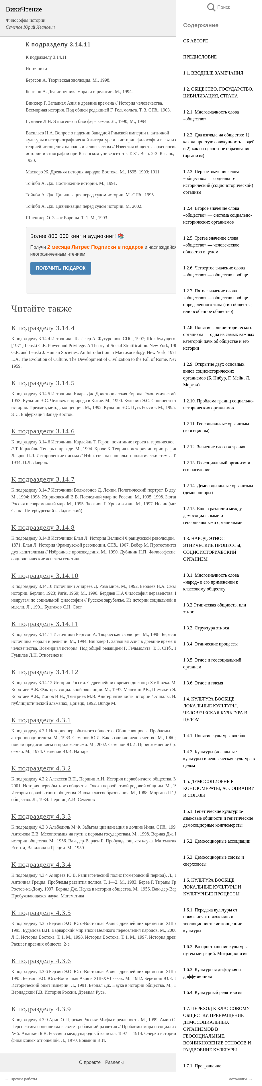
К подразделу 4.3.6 (41, 960)
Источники (238, 1079)
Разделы (114, 1062)
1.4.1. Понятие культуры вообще (214, 735)
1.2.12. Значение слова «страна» (214, 446)
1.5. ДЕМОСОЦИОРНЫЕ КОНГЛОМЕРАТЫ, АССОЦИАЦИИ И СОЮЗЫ (219, 788)
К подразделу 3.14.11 (44, 623)
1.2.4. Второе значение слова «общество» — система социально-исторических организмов (217, 215)
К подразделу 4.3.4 (41, 864)
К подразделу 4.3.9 (41, 1009)
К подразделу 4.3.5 (41, 912)
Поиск (218, 7)
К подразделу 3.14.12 (45, 672)
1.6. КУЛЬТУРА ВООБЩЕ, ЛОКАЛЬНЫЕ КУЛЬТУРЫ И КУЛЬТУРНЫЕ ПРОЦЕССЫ (212, 887)
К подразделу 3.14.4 (43, 328)
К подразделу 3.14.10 (45, 575)
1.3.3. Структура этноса (206, 627)
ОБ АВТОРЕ (195, 40)
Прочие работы (24, 1079)
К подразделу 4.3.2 (41, 768)
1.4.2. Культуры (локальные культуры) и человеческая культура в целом (219, 758)
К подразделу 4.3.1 (41, 720)
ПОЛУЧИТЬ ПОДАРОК (61, 268)
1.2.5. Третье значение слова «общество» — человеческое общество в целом (211, 245)
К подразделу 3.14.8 (43, 527)
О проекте (90, 1062)
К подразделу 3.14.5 (43, 383)
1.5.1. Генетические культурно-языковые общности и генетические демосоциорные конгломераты (218, 818)
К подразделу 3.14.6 (43, 431)
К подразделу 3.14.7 (43, 479)
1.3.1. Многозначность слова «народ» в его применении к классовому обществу (211, 582)
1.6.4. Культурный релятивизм (212, 992)
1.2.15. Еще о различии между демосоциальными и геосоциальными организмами (213, 515)
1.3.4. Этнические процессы (210, 643)
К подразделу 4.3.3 (41, 816)
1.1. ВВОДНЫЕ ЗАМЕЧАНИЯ (213, 73)
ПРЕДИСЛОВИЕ (200, 56)
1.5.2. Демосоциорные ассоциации (217, 841)
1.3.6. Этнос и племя (203, 682)
